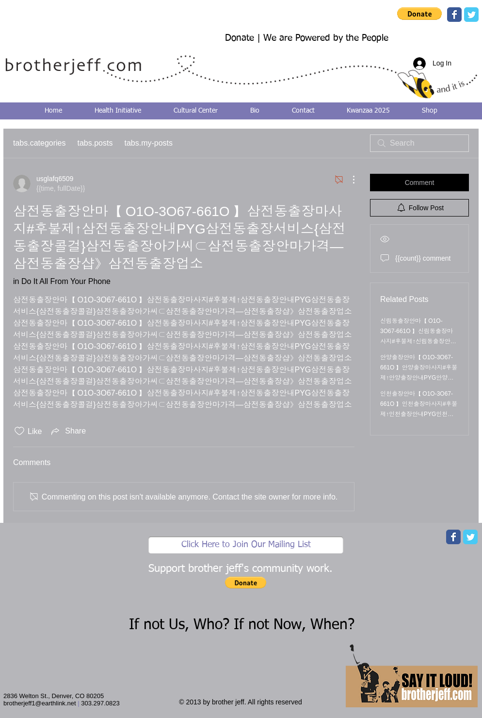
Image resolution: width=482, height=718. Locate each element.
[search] (419, 143)
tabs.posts (95, 143)
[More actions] (348, 179)
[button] (419, 13)
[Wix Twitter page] (471, 14)
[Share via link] (67, 431)
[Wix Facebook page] (454, 14)
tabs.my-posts (148, 143)
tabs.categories (39, 143)
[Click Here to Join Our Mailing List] (245, 544)
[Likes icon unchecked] (19, 431)
